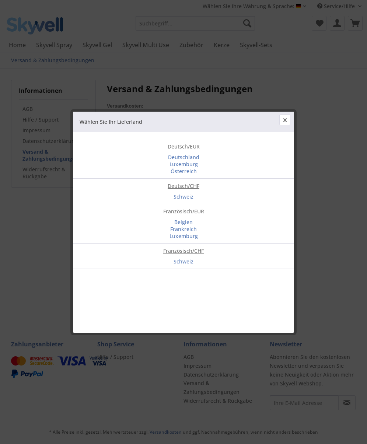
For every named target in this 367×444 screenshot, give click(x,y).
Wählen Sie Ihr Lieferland (111, 121)
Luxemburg (183, 164)
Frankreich (183, 229)
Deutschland (183, 157)
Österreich (184, 171)
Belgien (183, 222)
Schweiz (183, 196)
